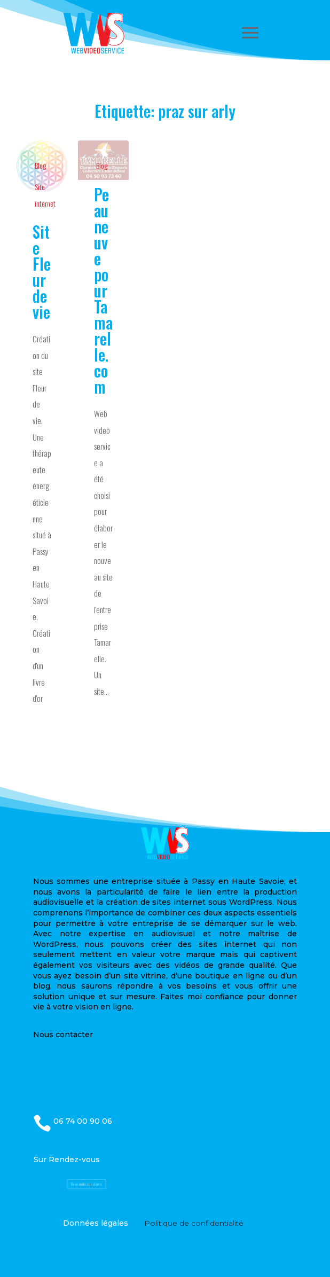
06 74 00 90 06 (82, 1121)
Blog (40, 165)
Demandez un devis (86, 1184)
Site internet (45, 195)
